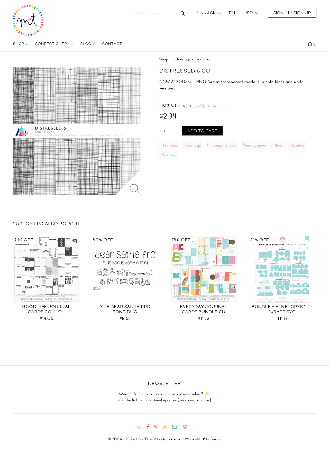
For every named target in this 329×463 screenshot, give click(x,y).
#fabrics (297, 145)
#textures (169, 145)
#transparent (254, 145)
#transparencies (221, 145)
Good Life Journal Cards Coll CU (46, 309)
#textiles (168, 154)
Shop (163, 59)
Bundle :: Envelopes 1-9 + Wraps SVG (282, 309)
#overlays (192, 145)
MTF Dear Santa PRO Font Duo (125, 309)
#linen (278, 145)
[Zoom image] (135, 189)
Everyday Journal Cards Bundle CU (204, 309)
